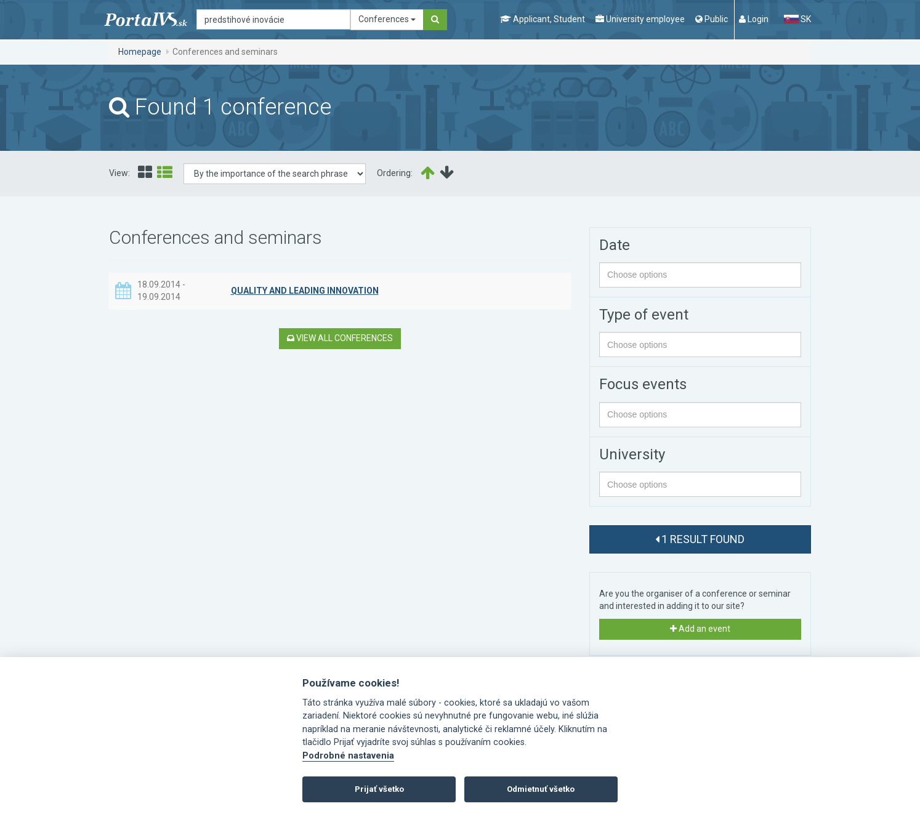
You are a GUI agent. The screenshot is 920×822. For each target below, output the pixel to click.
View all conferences (340, 338)
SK (797, 19)
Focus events (643, 384)
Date (614, 245)
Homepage (139, 52)
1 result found (699, 539)
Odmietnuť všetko (541, 789)
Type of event (643, 315)
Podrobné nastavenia (348, 756)
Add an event (700, 629)
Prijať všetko (379, 789)
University (632, 454)
